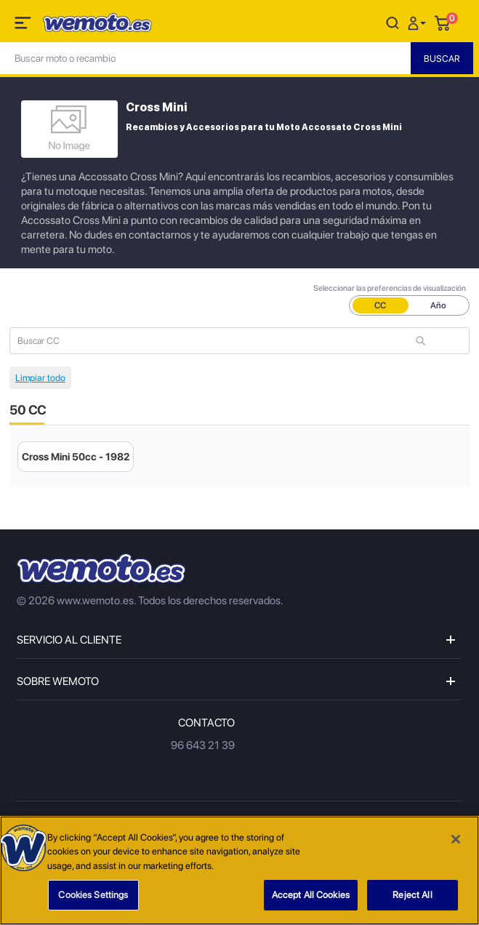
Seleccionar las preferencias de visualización (389, 288)
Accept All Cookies (311, 894)
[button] (419, 22)
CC (380, 305)
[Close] (456, 839)
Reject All (412, 894)
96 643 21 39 (203, 745)
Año (438, 305)
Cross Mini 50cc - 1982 (75, 456)
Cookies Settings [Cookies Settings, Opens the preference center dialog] (93, 894)
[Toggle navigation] (24, 25)
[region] (239, 870)
